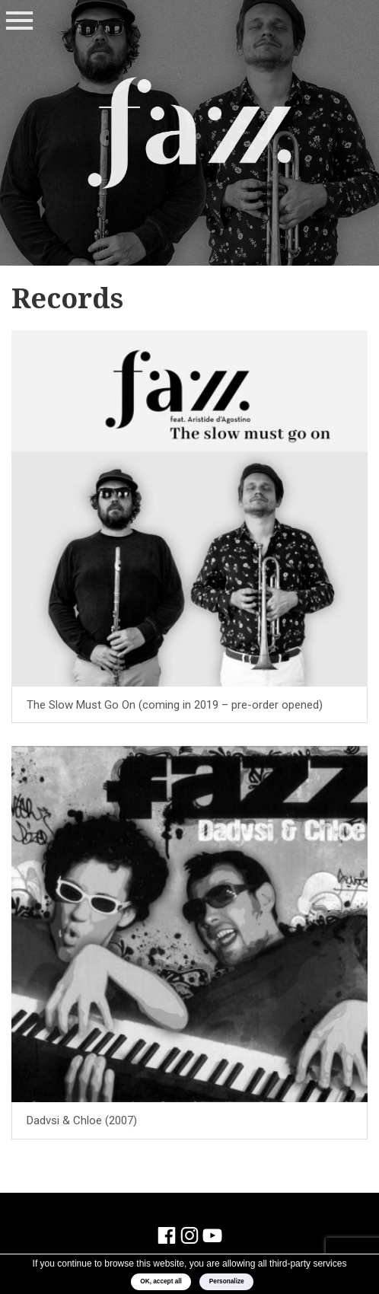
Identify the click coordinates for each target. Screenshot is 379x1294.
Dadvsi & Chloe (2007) (82, 1120)
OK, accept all (161, 1281)
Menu (19, 21)
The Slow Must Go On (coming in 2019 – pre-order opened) (175, 705)
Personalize (226, 1281)
